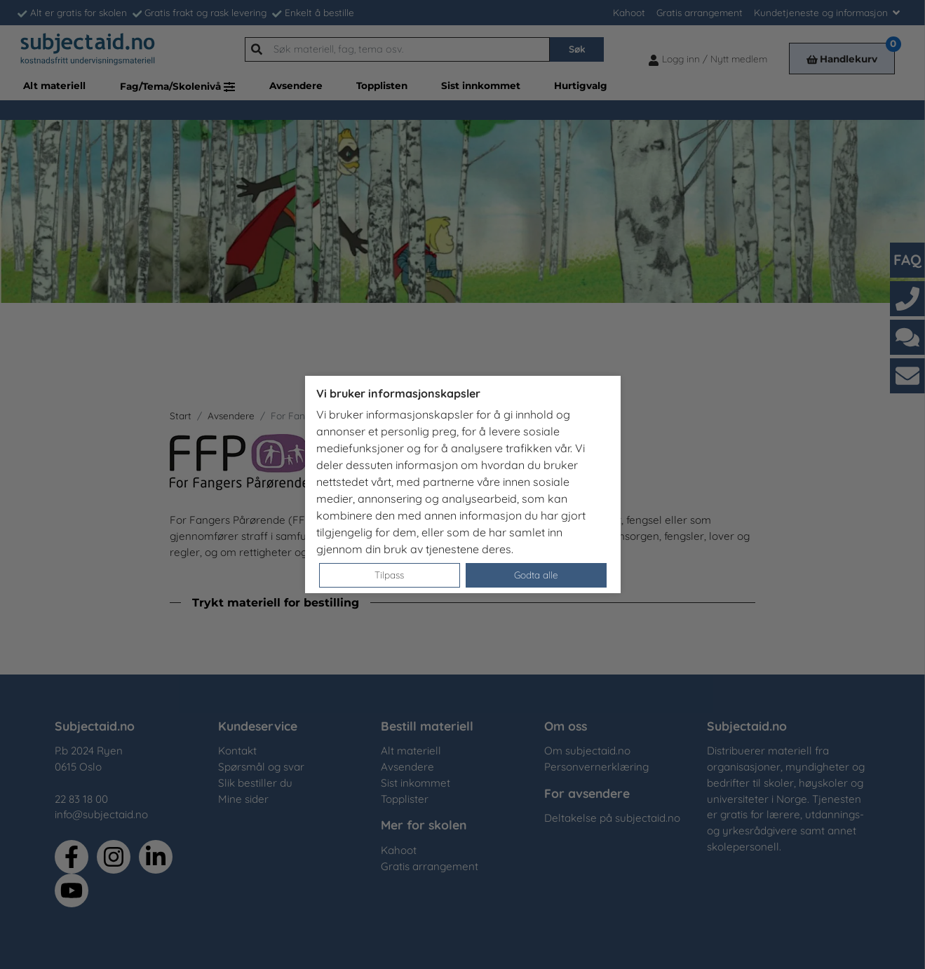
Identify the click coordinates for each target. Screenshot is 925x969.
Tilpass (389, 575)
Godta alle (536, 575)
